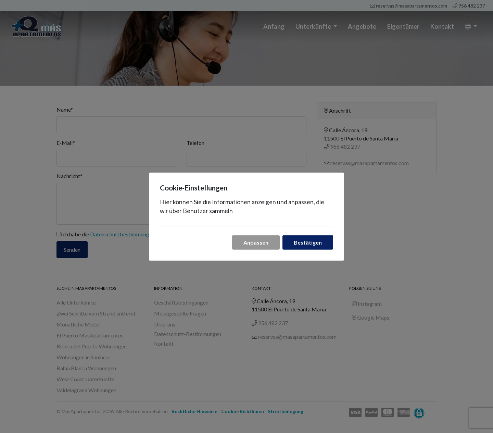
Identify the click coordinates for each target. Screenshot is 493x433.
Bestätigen (308, 242)
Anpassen (255, 242)
